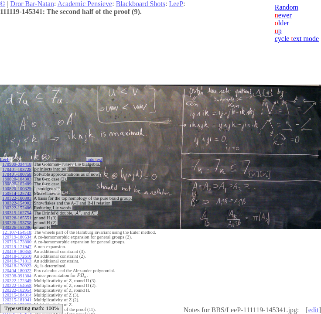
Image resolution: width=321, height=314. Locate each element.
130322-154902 (16, 203)
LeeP (176, 3)
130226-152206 (16, 227)
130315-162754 (16, 212)
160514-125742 (16, 193)
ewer (283, 15)
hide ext (94, 159)
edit (313, 310)
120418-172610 (16, 256)
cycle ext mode (297, 38)
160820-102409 (16, 183)
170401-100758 (16, 174)
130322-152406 (16, 207)
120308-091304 (16, 275)
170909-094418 (16, 164)
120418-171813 (16, 261)
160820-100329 (16, 188)
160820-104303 (16, 179)
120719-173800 (16, 241)
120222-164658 (16, 285)
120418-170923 (16, 265)
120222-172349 (16, 280)
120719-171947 (16, 246)
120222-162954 (16, 290)
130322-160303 (16, 198)
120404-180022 (16, 270)
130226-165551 (16, 217)
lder (282, 23)
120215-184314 (16, 295)
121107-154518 (16, 232)
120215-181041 (16, 299)
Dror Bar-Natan (32, 3)
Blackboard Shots (140, 3)
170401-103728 (16, 169)
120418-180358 (16, 251)
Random (286, 7)
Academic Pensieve (84, 3)
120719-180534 (16, 237)
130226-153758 (16, 222)
